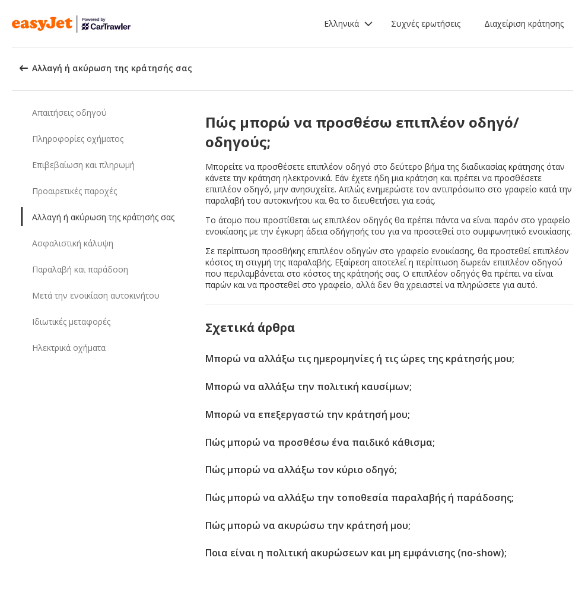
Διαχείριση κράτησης (524, 23)
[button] (348, 24)
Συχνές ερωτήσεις (425, 23)
